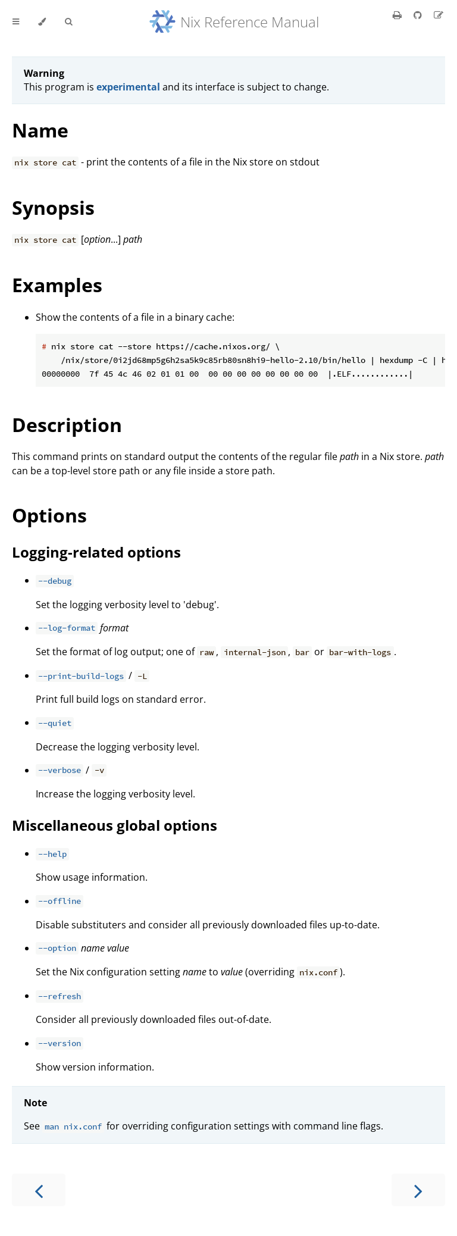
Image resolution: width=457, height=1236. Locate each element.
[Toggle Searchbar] (68, 22)
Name (40, 130)
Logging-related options (96, 552)
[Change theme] (42, 22)
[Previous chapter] (38, 1190)
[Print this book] (398, 14)
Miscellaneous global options (114, 825)
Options (49, 515)
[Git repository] (419, 14)
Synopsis (53, 207)
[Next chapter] (418, 1190)
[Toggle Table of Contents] (16, 22)
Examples (57, 285)
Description (67, 424)
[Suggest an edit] (438, 14)
